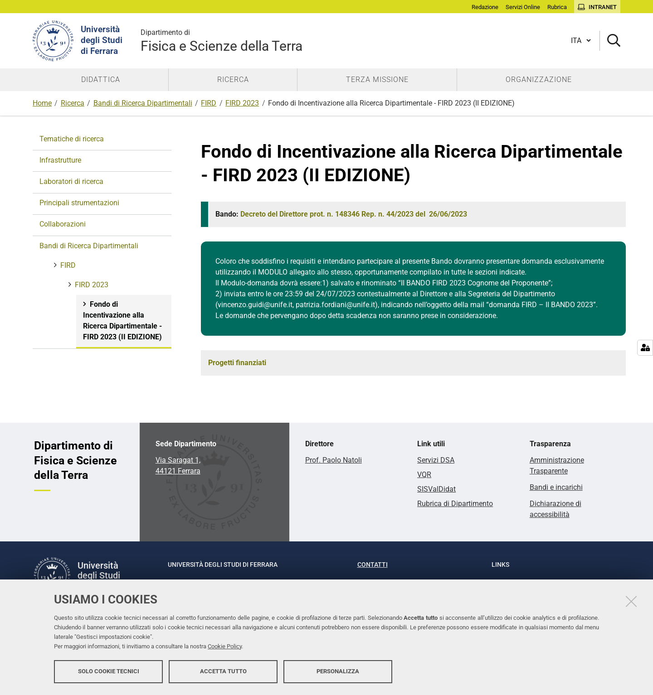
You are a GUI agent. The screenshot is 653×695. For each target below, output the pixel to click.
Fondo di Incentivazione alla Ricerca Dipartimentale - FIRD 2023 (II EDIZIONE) (122, 320)
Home (42, 103)
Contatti (372, 564)
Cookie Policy (225, 646)
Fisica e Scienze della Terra (221, 40)
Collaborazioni (62, 224)
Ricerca (72, 103)
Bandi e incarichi (556, 487)
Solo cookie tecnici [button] (108, 671)
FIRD (208, 103)
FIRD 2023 (242, 103)
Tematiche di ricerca (71, 139)
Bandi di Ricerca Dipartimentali (142, 103)
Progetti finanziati (237, 362)
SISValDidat (436, 489)
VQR (424, 474)
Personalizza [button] (338, 671)
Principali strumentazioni (79, 202)
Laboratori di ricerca (71, 181)
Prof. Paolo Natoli (333, 460)
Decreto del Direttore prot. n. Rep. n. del (353, 214)
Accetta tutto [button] (223, 671)
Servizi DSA (435, 460)
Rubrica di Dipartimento (455, 503)
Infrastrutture (60, 160)
